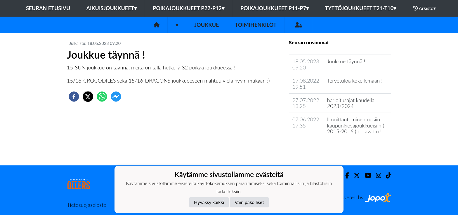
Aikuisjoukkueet (111, 8)
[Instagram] (376, 175)
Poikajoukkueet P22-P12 (188, 8)
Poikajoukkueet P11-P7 (274, 8)
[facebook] (74, 96)
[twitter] (88, 96)
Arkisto (424, 8)
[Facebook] (345, 175)
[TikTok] (386, 175)
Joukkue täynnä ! (346, 61)
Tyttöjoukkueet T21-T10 (360, 8)
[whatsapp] (102, 96)
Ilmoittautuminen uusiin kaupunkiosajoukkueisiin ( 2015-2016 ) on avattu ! (355, 125)
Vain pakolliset (249, 202)
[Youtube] (365, 175)
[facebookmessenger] (116, 96)
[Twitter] (354, 175)
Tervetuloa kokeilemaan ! (355, 80)
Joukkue (206, 25)
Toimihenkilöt (255, 25)
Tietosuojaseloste (86, 205)
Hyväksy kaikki (209, 202)
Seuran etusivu (48, 8)
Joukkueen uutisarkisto (318, 148)
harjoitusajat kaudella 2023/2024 (350, 103)
